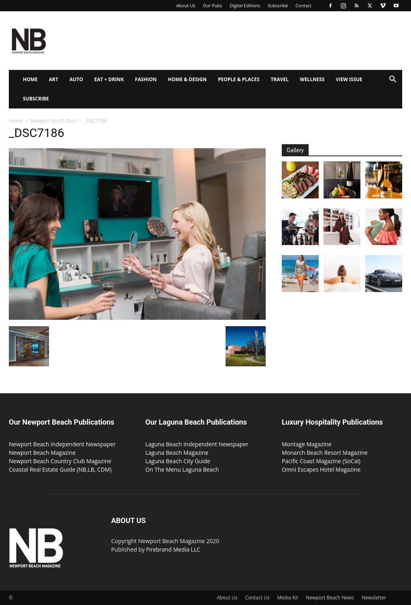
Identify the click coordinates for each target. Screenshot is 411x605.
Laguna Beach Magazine (176, 452)
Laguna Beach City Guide (177, 461)
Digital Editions (245, 5)
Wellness (312, 79)
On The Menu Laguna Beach (182, 469)
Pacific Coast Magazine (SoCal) (321, 461)
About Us (185, 5)
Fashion (146, 79)
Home (30, 79)
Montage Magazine (307, 444)
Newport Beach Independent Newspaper (62, 444)
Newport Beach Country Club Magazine (60, 461)
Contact (303, 5)
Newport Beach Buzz (53, 120)
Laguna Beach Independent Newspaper (196, 444)
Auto (76, 79)
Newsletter (374, 597)
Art (53, 79)
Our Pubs (212, 5)
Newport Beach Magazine (42, 452)
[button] (392, 80)
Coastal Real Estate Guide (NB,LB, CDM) (60, 469)
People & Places (239, 79)
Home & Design (187, 79)
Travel (280, 79)
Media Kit (287, 597)
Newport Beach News (330, 597)
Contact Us (257, 597)
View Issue (349, 79)
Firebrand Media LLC (173, 549)
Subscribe (278, 5)
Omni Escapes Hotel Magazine (321, 469)
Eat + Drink (109, 79)
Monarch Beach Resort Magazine (325, 452)
